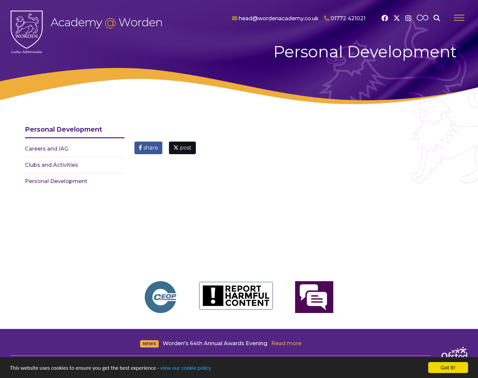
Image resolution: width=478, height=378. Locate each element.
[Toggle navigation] (459, 19)
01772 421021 (344, 18)
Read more (286, 343)
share (148, 148)
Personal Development (56, 181)
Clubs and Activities (51, 165)
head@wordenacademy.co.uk (275, 18)
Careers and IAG (46, 149)
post (182, 148)
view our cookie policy (185, 367)
